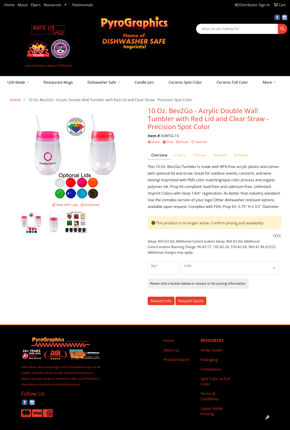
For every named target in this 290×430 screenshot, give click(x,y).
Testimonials (82, 4)
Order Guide (211, 350)
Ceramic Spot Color (185, 82)
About (23, 4)
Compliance (211, 369)
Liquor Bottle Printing (212, 411)
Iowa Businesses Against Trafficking (48, 65)
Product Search (176, 359)
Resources (52, 4)
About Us (171, 350)
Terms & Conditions (210, 396)
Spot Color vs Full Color (215, 381)
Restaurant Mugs (58, 82)
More (269, 82)
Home (9, 4)
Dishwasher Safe (103, 82)
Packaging (209, 359)
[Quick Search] (237, 29)
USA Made (18, 82)
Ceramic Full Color (232, 82)
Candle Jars (144, 82)
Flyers (36, 4)
